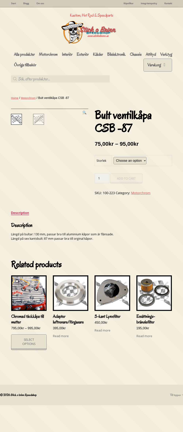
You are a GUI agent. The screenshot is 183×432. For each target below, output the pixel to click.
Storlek (101, 176)
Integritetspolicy (149, 3)
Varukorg (154, 80)
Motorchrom (48, 69)
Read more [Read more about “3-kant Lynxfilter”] (102, 357)
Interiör (67, 69)
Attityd (151, 69)
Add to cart (126, 193)
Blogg (26, 3)
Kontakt (168, 3)
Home (15, 112)
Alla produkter (24, 69)
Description (20, 239)
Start (13, 3)
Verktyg (166, 69)
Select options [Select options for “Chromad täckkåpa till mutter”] (28, 368)
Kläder (98, 69)
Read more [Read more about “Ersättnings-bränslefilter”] (144, 362)
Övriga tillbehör (25, 80)
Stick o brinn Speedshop (24, 422)
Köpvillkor (128, 3)
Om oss (40, 3)
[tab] (20, 239)
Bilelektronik (116, 69)
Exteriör (83, 69)
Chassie (136, 69)
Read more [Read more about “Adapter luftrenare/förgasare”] (61, 362)
